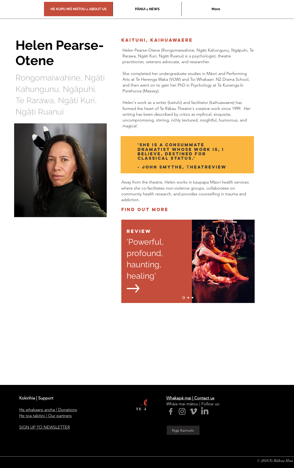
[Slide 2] (188, 298)
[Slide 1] (187, 166)
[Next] (247, 154)
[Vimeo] (193, 411)
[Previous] (127, 154)
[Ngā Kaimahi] (183, 430)
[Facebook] (170, 411)
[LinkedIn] (204, 411)
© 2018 (263, 460)
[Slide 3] (192, 298)
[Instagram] (182, 411)
